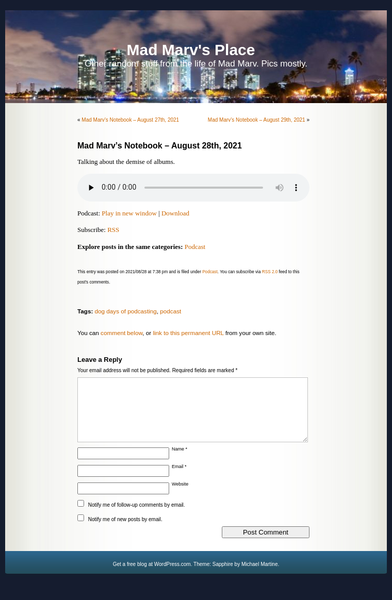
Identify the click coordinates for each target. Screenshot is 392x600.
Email (179, 478)
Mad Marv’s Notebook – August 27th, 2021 (130, 120)
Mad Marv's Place (191, 49)
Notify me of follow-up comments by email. (136, 517)
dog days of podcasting (126, 311)
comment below (121, 332)
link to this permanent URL (188, 332)
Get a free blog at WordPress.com (152, 576)
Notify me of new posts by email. (125, 532)
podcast (170, 311)
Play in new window (129, 213)
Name (179, 461)
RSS (113, 230)
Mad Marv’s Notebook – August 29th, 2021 (256, 120)
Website (180, 496)
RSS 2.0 (270, 272)
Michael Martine (259, 576)
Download (175, 213)
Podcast (195, 247)
